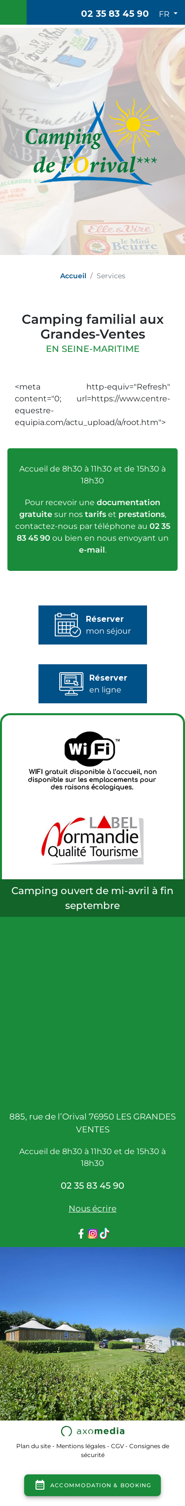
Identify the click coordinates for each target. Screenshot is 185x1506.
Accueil (73, 275)
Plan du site (33, 1446)
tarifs (95, 514)
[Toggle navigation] (13, 12)
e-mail (92, 550)
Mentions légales (81, 1446)
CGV (117, 1446)
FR (165, 14)
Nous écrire (92, 1208)
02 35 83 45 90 (115, 13)
